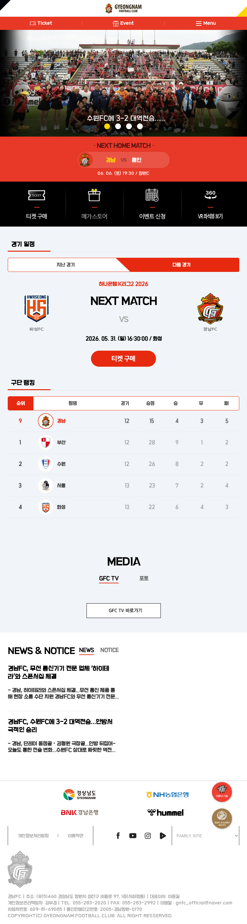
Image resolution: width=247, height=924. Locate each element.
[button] (107, 126)
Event (123, 23)
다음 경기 (181, 264)
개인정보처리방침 (33, 835)
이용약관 (75, 835)
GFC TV (109, 578)
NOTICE (109, 650)
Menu (206, 23)
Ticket (41, 23)
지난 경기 (66, 264)
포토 (143, 578)
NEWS (86, 650)
